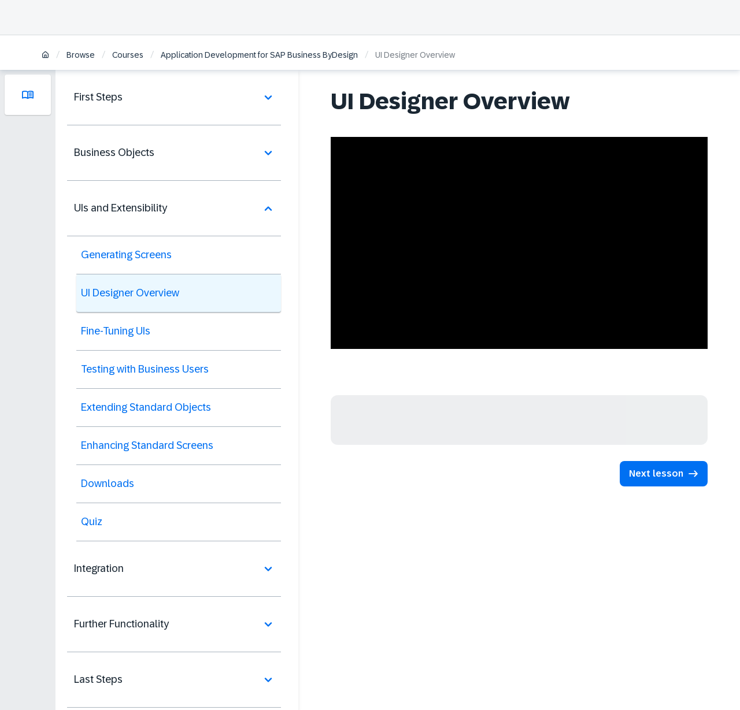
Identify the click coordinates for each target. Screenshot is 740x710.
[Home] (45, 56)
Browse (80, 55)
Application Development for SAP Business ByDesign (259, 55)
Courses (127, 55)
